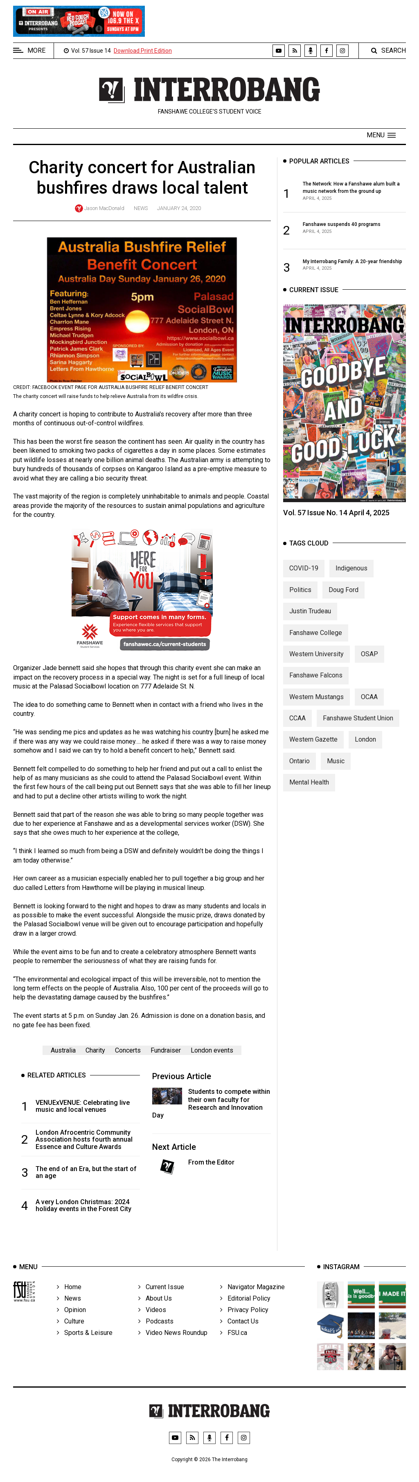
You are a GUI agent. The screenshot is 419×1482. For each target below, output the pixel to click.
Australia (63, 1050)
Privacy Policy (244, 1322)
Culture (70, 1334)
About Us (155, 1311)
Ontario (299, 772)
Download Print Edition (143, 50)
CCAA (297, 729)
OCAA (369, 708)
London (365, 751)
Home (69, 1299)
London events (212, 1050)
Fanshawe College (315, 644)
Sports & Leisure (85, 1345)
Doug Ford (343, 601)
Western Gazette (313, 751)
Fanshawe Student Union (358, 729)
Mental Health (309, 794)
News (141, 208)
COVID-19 (303, 580)
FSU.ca (233, 1345)
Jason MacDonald (104, 208)
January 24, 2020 (179, 208)
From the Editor (211, 1162)
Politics (300, 601)
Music (336, 772)
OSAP (369, 665)
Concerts (128, 1050)
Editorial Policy (245, 1311)
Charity (95, 1050)
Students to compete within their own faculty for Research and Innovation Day (211, 1103)
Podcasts (155, 1334)
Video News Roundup (172, 1345)
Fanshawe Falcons (315, 687)
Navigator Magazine (252, 1299)
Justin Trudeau (310, 622)
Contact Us (239, 1334)
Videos (152, 1322)
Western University (316, 665)
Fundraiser (166, 1050)
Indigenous (351, 580)
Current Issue (161, 1299)
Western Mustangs (316, 708)
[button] (381, 135)
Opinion (71, 1322)
